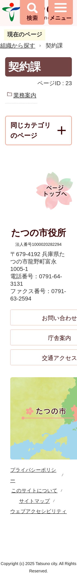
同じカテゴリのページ (30, 130)
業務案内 (24, 95)
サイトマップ (34, 501)
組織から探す (17, 45)
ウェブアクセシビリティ (38, 511)
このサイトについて (34, 490)
